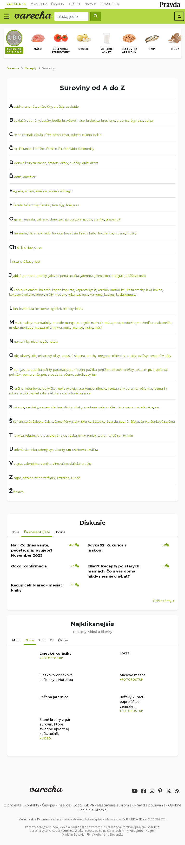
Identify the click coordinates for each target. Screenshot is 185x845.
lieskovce (42, 308)
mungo (78, 327)
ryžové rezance (79, 393)
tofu (39, 435)
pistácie (141, 369)
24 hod (16, 640)
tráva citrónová (55, 435)
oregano (104, 355)
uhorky (59, 449)
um (68, 449)
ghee (53, 219)
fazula (18, 205)
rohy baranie (127, 388)
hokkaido (44, 233)
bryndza (137, 120)
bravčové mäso (73, 120)
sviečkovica (144, 407)
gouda (87, 219)
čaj (15, 148)
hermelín (20, 233)
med (117, 322)
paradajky (60, 369)
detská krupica (25, 163)
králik (49, 294)
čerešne (39, 148)
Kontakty (31, 805)
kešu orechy (136, 290)
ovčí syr (143, 355)
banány (34, 120)
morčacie (26, 327)
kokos (157, 290)
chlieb (28, 247)
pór (43, 374)
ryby (43, 393)
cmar (65, 135)
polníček (15, 374)
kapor (56, 290)
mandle (58, 322)
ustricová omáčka (85, 449)
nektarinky (22, 341)
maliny (27, 322)
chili (20, 247)
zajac (17, 478)
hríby (93, 233)
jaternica (86, 275)
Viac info (153, 827)
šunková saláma (163, 421)
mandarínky (42, 322)
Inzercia (64, 805)
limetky (68, 308)
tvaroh (102, 435)
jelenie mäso (104, 275)
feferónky (31, 205)
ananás (30, 106)
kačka (18, 290)
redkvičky (48, 388)
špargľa (112, 421)
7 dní (41, 640)
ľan (15, 308)
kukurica (73, 294)
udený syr (45, 449)
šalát (27, 421)
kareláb (103, 290)
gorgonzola (73, 219)
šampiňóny (63, 421)
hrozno (119, 233)
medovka (128, 322)
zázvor (28, 478)
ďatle (18, 177)
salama (18, 407)
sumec (130, 407)
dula (85, 163)
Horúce (60, 532)
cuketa (76, 135)
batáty (46, 120)
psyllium (92, 374)
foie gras (72, 205)
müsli (98, 327)
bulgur (149, 120)
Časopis (57, 4)
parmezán (77, 369)
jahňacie (29, 275)
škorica (86, 421)
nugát (43, 341)
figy (62, 205)
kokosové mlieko (21, 294)
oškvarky (118, 355)
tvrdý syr (115, 435)
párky (47, 369)
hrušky (131, 233)
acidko (18, 106)
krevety (60, 294)
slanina (56, 407)
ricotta (112, 388)
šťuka (135, 421)
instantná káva (22, 261)
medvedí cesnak (149, 322)
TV (51, 640)
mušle (89, 327)
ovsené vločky (160, 355)
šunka (144, 421)
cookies (68, 831)
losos (79, 308)
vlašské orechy (81, 463)
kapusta (68, 290)
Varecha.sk (16, 4)
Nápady (91, 4)
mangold (83, 322)
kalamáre (31, 290)
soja (101, 407)
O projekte (13, 805)
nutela (53, 341)
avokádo (72, 106)
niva (34, 341)
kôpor (39, 294)
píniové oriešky (123, 369)
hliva (31, 233)
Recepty (30, 68)
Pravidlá (149, 805)
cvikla (97, 135)
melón (167, 322)
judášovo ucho (135, 275)
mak (18, 322)
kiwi (149, 290)
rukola (14, 393)
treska (72, 435)
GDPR (89, 805)
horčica (57, 233)
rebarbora (32, 388)
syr (157, 407)
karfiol (115, 290)
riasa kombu (85, 388)
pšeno (68, 374)
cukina (87, 135)
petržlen (104, 369)
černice (51, 148)
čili (60, 148)
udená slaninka (25, 449)
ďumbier (29, 177)
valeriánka (31, 463)
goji (60, 219)
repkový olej (66, 388)
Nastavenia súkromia (114, 805)
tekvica (18, 435)
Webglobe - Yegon (142, 831)
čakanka (25, 148)
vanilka (46, 463)
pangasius (21, 369)
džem (94, 163)
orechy (91, 355)
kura (84, 294)
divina (41, 163)
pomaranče (31, 374)
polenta (161, 369)
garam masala (24, 219)
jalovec (53, 275)
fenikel (45, 205)
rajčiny (18, 388)
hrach (83, 233)
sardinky (32, 407)
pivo (151, 369)
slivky (78, 407)
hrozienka (105, 233)
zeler (38, 478)
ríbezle (101, 388)
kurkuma (96, 294)
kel (123, 290)
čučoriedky (86, 148)
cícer (47, 135)
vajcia (18, 463)
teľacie (30, 435)
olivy (56, 355)
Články (63, 640)
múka (67, 327)
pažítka (91, 369)
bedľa (56, 120)
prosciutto (55, 374)
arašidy (58, 106)
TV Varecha (38, 4)
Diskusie (74, 4)
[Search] (71, 16)
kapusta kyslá (86, 290)
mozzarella (43, 327)
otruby (131, 355)
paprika (36, 369)
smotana (90, 407)
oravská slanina (73, 355)
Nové (15, 532)
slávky (68, 407)
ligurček (56, 308)
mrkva (57, 327)
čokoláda (70, 148)
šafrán (18, 421)
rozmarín (160, 388)
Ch (12, 247)
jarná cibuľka (69, 275)
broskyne (108, 120)
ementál (41, 191)
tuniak (91, 435)
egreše (18, 191)
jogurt (119, 275)
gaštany (42, 219)
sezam (45, 407)
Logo (77, 805)
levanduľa (26, 308)
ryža (63, 393)
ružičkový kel (29, 393)
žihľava (18, 492)
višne (64, 463)
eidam (29, 191)
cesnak (27, 135)
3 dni (30, 640)
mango (70, 322)
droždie (53, 163)
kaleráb (45, 290)
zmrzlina (63, 478)
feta (55, 205)
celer (17, 135)
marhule (97, 322)
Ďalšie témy (163, 601)
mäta (108, 322)
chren (38, 247)
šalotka (38, 421)
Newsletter (109, 4)
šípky (76, 421)
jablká (17, 275)
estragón (66, 191)
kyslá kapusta (126, 294)
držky (64, 163)
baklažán (20, 120)
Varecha (13, 68)
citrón (57, 135)
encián (54, 191)
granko (99, 219)
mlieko (14, 327)
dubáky (75, 163)
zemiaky (49, 478)
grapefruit (113, 219)
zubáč (75, 478)
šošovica (99, 421)
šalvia (49, 421)
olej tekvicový (42, 355)
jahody (42, 275)
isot (37, 261)
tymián (128, 435)
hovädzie (71, 233)
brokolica (93, 120)
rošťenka (145, 388)
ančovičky (45, 106)
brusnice (123, 120)
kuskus (109, 294)
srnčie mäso (115, 407)
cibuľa (38, 135)
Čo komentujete (37, 532)
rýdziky (53, 393)
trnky (82, 435)
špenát (124, 421)
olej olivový (22, 355)
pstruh (79, 374)
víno (56, 463)
